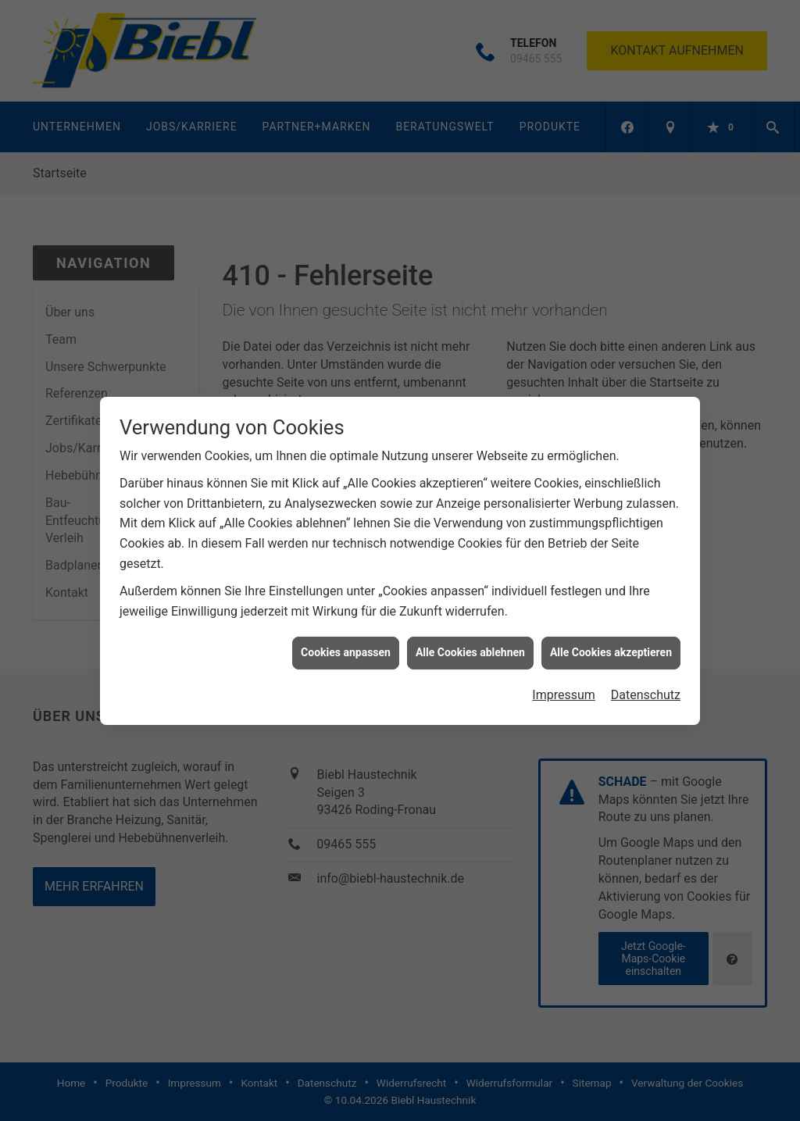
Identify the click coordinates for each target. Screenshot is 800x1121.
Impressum (563, 687)
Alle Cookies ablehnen (470, 645)
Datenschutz (645, 687)
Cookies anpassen (346, 645)
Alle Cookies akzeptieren (611, 645)
